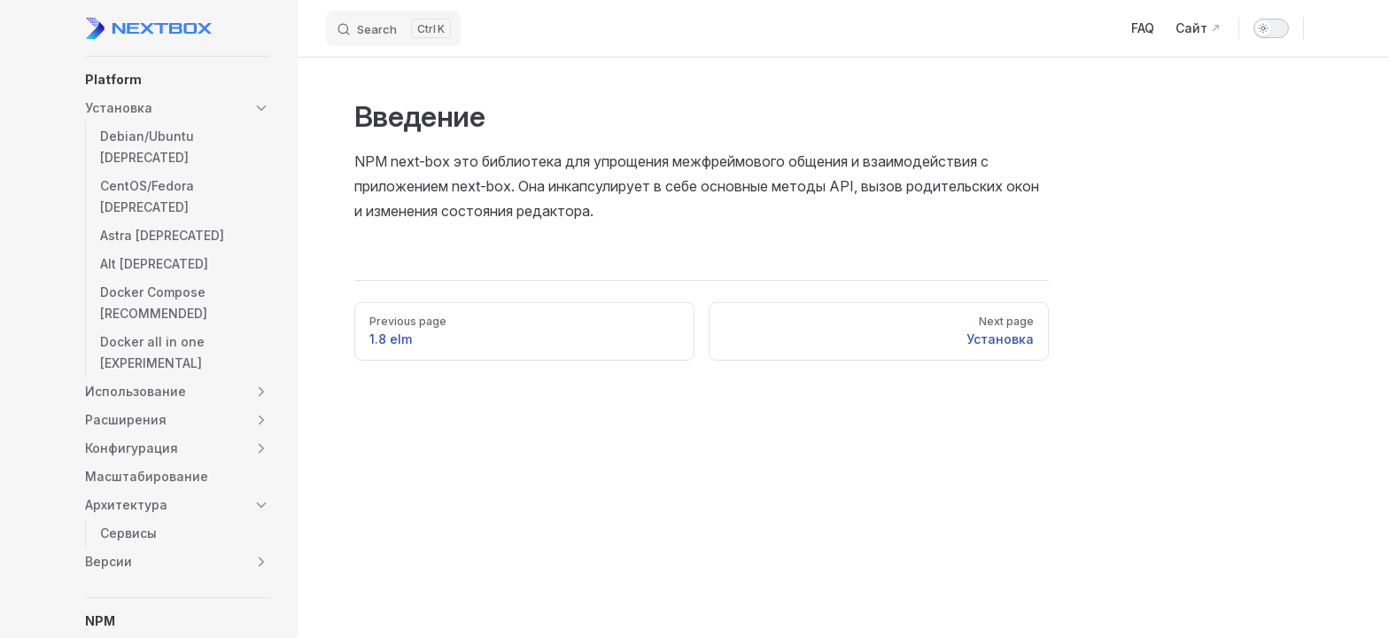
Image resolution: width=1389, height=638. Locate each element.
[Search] (393, 28)
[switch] (1271, 28)
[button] (177, 80)
